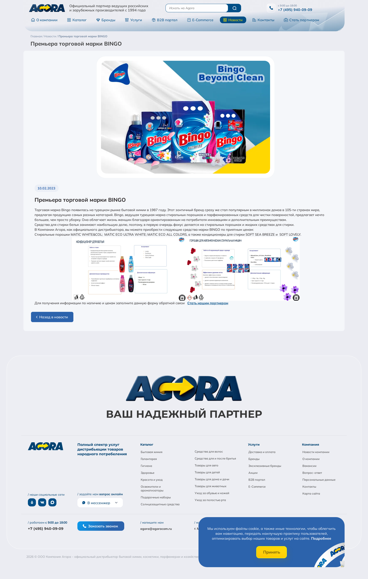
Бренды (105, 20)
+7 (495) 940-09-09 (295, 9)
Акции (253, 472)
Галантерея (149, 459)
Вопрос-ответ (312, 472)
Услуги (133, 20)
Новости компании (315, 452)
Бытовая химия (151, 452)
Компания (310, 445)
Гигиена (146, 466)
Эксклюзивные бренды (264, 466)
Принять (271, 552)
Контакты (263, 20)
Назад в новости (51, 317)
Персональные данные (318, 479)
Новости (233, 20)
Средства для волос (209, 451)
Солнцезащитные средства (160, 504)
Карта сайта (311, 493)
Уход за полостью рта (210, 500)
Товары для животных (210, 486)
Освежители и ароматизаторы (152, 488)
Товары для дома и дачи (212, 479)
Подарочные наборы (156, 497)
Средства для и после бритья (215, 458)
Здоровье (147, 472)
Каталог (77, 20)
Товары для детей (207, 472)
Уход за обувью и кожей (212, 493)
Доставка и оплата (261, 452)
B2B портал (164, 20)
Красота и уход (152, 479)
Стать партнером (301, 20)
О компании (44, 20)
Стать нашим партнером (207, 303)
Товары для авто (206, 465)
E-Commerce (200, 20)
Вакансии (309, 466)
